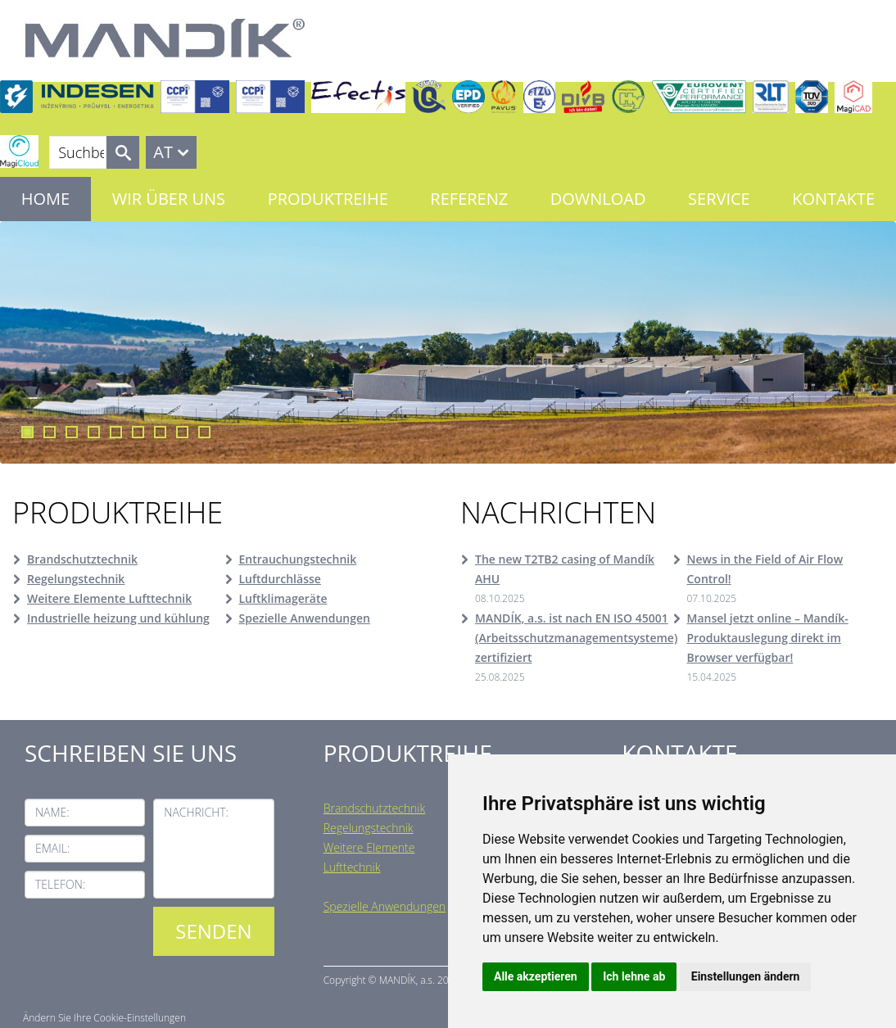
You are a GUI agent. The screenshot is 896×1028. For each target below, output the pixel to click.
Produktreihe (328, 199)
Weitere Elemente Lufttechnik (109, 598)
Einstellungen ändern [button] (745, 976)
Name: (52, 812)
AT (163, 152)
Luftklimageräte (283, 598)
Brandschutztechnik (82, 559)
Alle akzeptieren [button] (535, 976)
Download (598, 199)
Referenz (469, 199)
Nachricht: (196, 812)
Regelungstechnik (75, 578)
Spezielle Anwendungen (304, 618)
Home (45, 199)
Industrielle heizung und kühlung (118, 618)
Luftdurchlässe (280, 578)
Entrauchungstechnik (298, 559)
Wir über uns (168, 199)
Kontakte (833, 199)
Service (719, 199)
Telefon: (60, 884)
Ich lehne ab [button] (634, 976)
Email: (52, 848)
